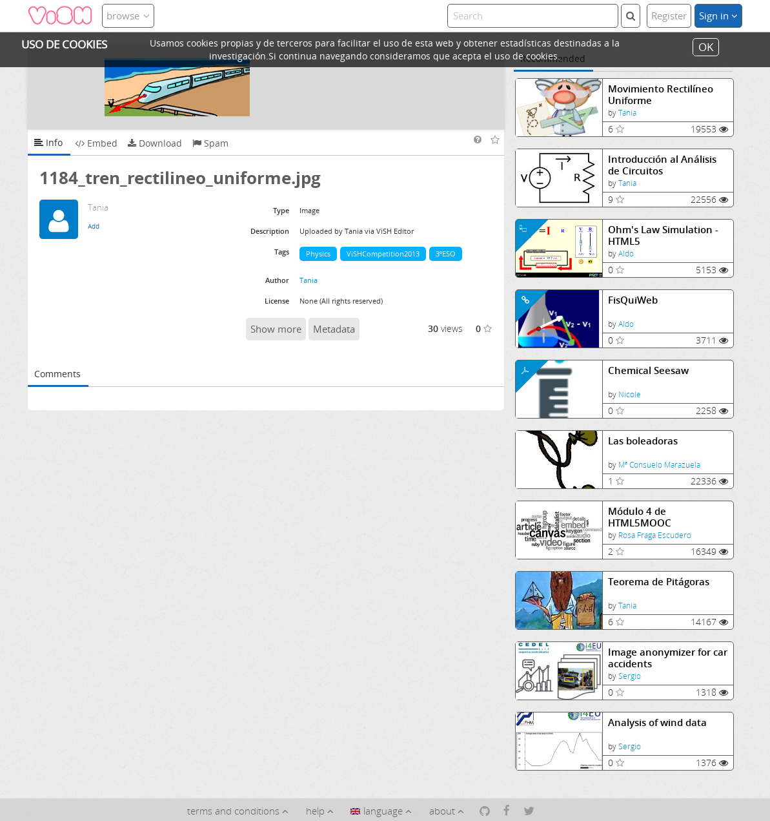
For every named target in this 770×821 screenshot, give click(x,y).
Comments (57, 374)
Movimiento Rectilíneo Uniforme (660, 95)
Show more (275, 328)
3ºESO (446, 253)
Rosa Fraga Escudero (654, 535)
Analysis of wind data (657, 722)
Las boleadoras (643, 441)
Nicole (629, 394)
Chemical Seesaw (648, 370)
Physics (318, 253)
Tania (627, 112)
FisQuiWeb (633, 300)
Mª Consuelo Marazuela (659, 464)
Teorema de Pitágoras (658, 582)
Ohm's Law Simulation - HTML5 (663, 235)
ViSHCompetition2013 (383, 253)
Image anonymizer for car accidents (667, 658)
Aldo (626, 253)
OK (705, 46)
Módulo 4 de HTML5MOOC (639, 517)
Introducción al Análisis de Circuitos (662, 165)
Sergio (629, 675)
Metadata (334, 328)
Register (669, 15)
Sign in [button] (718, 15)
